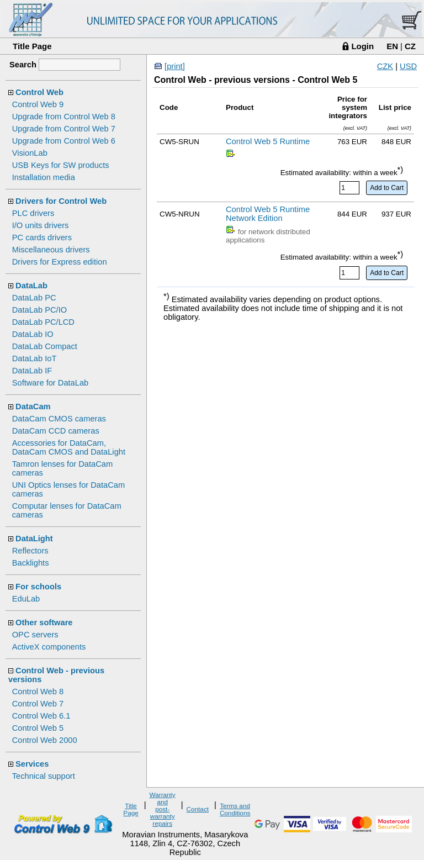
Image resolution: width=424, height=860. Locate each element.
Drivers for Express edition (59, 261)
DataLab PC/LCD (43, 322)
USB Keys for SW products (60, 165)
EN (392, 46)
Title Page (32, 46)
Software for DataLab (50, 382)
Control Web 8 (37, 691)
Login (362, 46)
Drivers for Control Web (61, 201)
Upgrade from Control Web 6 (63, 140)
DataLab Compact (44, 346)
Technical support (43, 776)
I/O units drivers (40, 225)
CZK (385, 66)
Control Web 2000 (44, 740)
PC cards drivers (42, 237)
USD (408, 66)
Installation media (43, 177)
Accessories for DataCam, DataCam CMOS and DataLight (68, 447)
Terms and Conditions (235, 809)
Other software (43, 622)
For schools (38, 586)
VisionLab (29, 153)
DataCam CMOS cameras (59, 418)
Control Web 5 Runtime (268, 141)
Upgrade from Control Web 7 (63, 128)
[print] (175, 66)
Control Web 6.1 (41, 715)
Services (32, 763)
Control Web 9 (37, 104)
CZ (410, 46)
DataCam (33, 406)
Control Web (39, 92)
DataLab (31, 285)
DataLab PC (34, 297)
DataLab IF (32, 370)
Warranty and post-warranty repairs (163, 809)
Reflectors (30, 550)
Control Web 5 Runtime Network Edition (268, 214)
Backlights (30, 562)
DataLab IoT (34, 358)
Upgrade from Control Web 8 (63, 116)
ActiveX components (49, 646)
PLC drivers (33, 213)
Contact (198, 808)
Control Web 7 (37, 703)
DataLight (34, 538)
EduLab (26, 598)
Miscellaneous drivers (51, 249)
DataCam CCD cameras (55, 430)
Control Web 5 (37, 728)
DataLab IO (33, 334)
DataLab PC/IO (39, 309)
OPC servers (35, 634)
